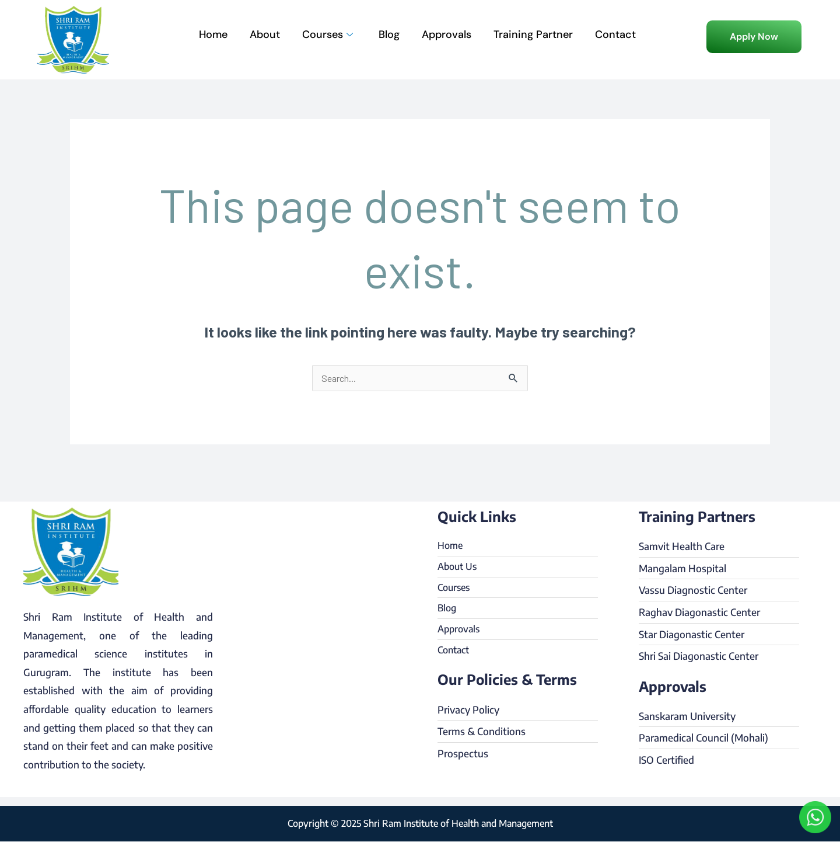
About (265, 34)
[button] (754, 36)
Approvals (446, 34)
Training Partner (533, 34)
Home (213, 34)
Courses (327, 34)
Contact (615, 34)
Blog (389, 34)
